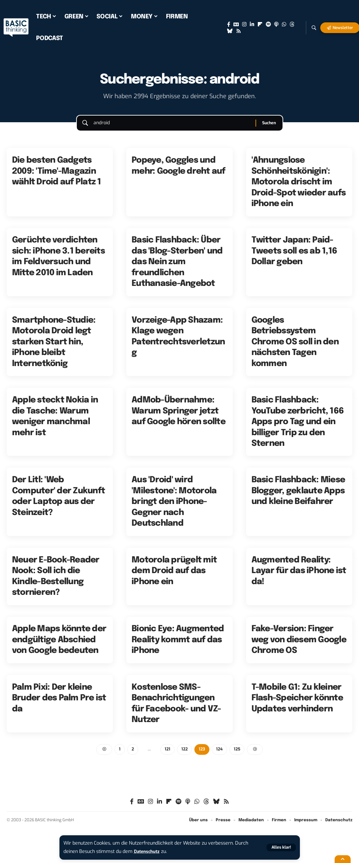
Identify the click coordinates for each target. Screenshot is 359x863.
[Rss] (238, 31)
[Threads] (292, 24)
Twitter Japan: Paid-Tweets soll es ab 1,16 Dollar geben (294, 257)
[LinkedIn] (252, 24)
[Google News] (236, 24)
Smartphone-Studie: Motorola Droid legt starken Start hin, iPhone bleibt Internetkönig (54, 348)
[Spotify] (268, 24)
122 (184, 755)
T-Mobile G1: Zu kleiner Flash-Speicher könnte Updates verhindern (297, 704)
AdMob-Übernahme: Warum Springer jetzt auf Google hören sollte (178, 417)
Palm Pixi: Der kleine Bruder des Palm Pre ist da (59, 704)
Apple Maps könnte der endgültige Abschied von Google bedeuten (59, 646)
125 (238, 755)
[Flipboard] (260, 24)
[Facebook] (228, 24)
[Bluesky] (229, 31)
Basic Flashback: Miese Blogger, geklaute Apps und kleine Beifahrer (298, 497)
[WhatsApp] (284, 24)
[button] (280, 847)
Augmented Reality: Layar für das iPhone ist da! (298, 577)
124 (220, 755)
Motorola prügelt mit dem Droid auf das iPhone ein (174, 577)
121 (167, 755)
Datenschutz (148, 851)
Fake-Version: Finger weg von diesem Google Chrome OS (298, 646)
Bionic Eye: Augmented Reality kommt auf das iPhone (178, 646)
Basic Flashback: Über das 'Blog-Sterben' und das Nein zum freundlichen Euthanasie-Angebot (177, 268)
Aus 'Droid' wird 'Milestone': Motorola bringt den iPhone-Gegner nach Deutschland (174, 508)
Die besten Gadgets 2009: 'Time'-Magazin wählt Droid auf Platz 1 (56, 177)
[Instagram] (244, 24)
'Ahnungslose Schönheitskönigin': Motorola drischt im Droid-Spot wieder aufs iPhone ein (298, 188)
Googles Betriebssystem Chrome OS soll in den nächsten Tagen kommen (295, 348)
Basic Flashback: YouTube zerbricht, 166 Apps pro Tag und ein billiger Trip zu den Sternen (297, 428)
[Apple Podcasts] (276, 24)
